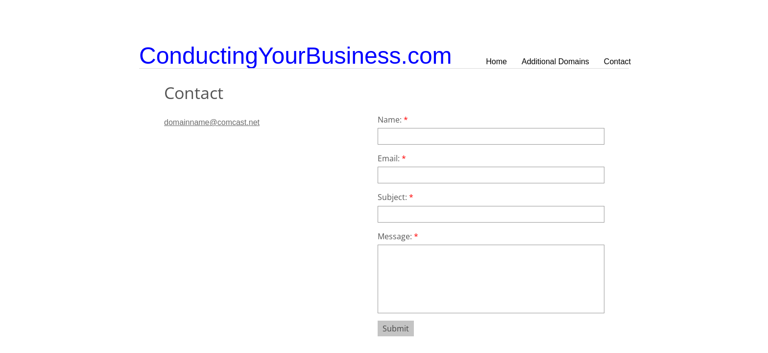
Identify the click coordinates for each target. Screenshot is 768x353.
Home (496, 61)
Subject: (395, 197)
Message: (398, 236)
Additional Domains (555, 61)
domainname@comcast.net (212, 122)
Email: (392, 158)
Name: (393, 119)
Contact (617, 61)
